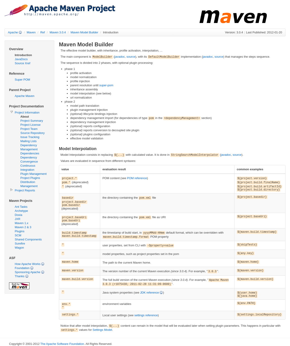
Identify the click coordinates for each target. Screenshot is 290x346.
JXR (17, 219)
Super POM (22, 79)
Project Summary (31, 120)
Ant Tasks (21, 206)
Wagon (19, 247)
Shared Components (28, 239)
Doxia (18, 215)
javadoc (120, 56)
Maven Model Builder (84, 32)
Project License (30, 124)
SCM (18, 235)
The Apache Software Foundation (62, 344)
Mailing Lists (28, 141)
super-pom (106, 85)
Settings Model (102, 329)
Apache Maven (24, 96)
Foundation (22, 268)
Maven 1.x (21, 223)
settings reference (146, 315)
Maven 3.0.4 (58, 32)
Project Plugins (30, 178)
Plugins (19, 231)
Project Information (27, 112)
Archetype (21, 211)
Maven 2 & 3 (23, 227)
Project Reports (25, 190)
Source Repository (32, 133)
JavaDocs (21, 59)
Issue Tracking (29, 137)
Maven (31, 32)
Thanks (19, 276)
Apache (13, 32)
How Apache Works (27, 264)
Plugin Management (33, 173)
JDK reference (149, 292)
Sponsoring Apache (27, 272)
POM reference (137, 178)
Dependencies (29, 153)
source (130, 56)
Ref (42, 32)
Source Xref (22, 63)
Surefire (20, 243)
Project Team (29, 129)
